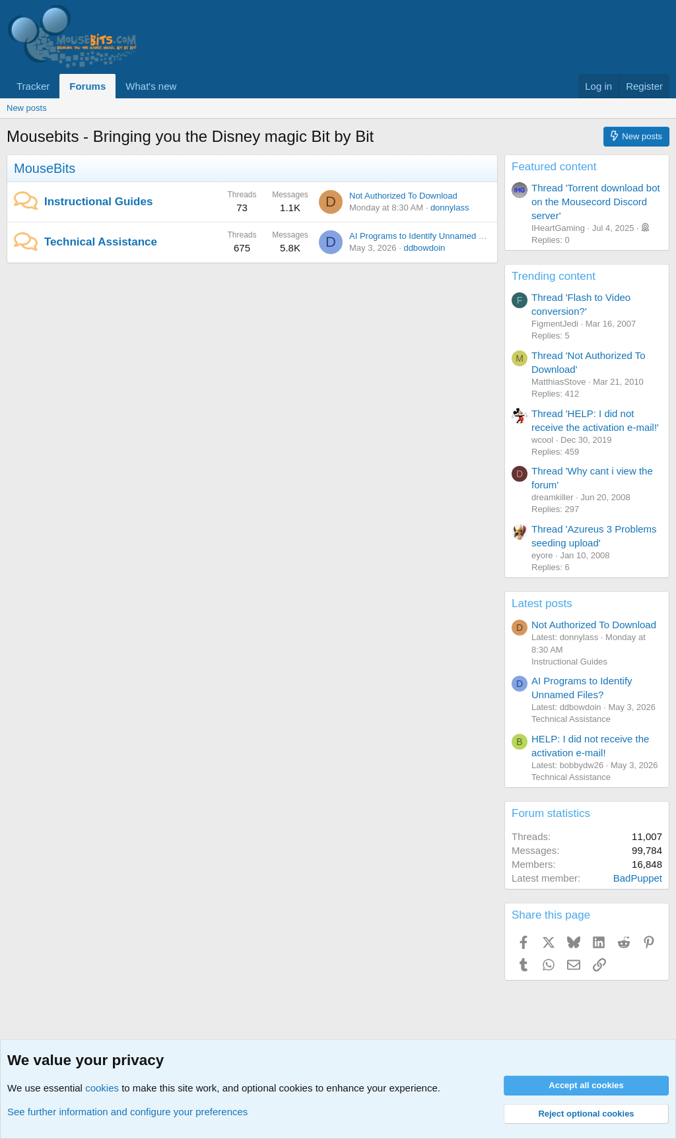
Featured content (554, 166)
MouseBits (44, 168)
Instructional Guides (98, 201)
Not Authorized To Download (403, 196)
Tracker (33, 86)
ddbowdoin (424, 248)
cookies (102, 1087)
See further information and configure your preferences (127, 1111)
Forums (87, 86)
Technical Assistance (100, 242)
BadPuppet (637, 878)
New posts (27, 108)
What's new (150, 86)
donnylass (449, 207)
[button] (187, 86)
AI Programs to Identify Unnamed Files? (425, 236)
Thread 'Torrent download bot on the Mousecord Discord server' (595, 201)
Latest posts (542, 603)
